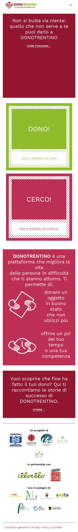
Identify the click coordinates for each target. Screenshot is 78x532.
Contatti (57, 527)
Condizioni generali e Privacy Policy (26, 527)
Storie (37, 409)
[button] (71, 5)
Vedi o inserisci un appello (39, 228)
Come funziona (37, 46)
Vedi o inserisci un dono (39, 158)
